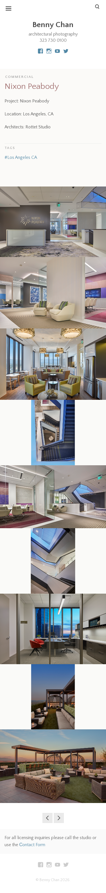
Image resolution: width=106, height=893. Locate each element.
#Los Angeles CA (21, 157)
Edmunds (47, 818)
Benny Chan (53, 24)
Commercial (19, 77)
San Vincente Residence (59, 818)
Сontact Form (32, 844)
